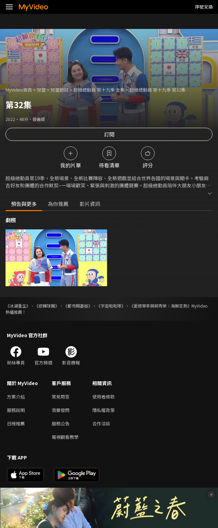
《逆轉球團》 (46, 306)
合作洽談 (101, 423)
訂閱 (109, 134)
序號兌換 (204, 6)
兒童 (41, 89)
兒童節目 (60, 89)
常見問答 (61, 396)
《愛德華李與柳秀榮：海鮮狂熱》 (160, 306)
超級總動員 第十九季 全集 (99, 89)
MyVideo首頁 (19, 89)
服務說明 (16, 410)
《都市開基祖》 (77, 306)
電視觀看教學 (65, 437)
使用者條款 (103, 396)
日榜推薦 (16, 423)
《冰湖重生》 (18, 306)
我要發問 (61, 410)
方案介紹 (16, 396)
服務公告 (61, 423)
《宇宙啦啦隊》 (110, 306)
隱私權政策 (103, 410)
